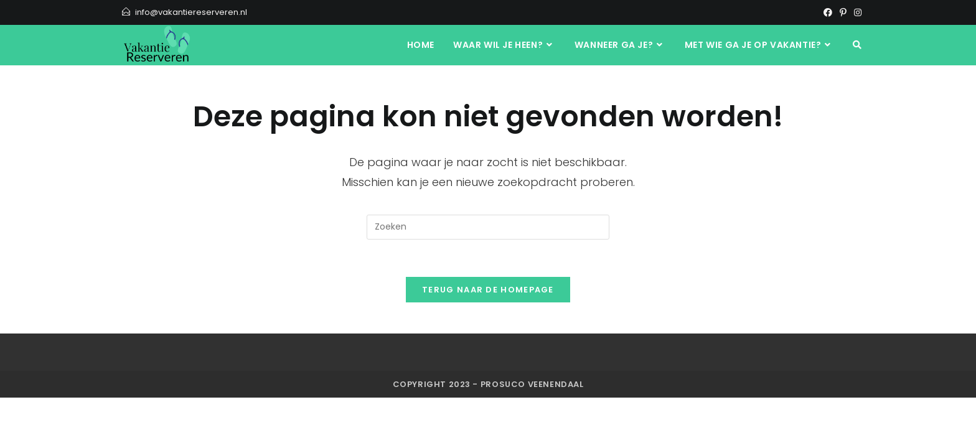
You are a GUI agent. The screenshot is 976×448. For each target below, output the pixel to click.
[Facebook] (828, 12)
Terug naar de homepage (488, 290)
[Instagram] (855, 12)
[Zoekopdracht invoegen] (488, 227)
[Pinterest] (843, 12)
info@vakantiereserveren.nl (191, 12)
